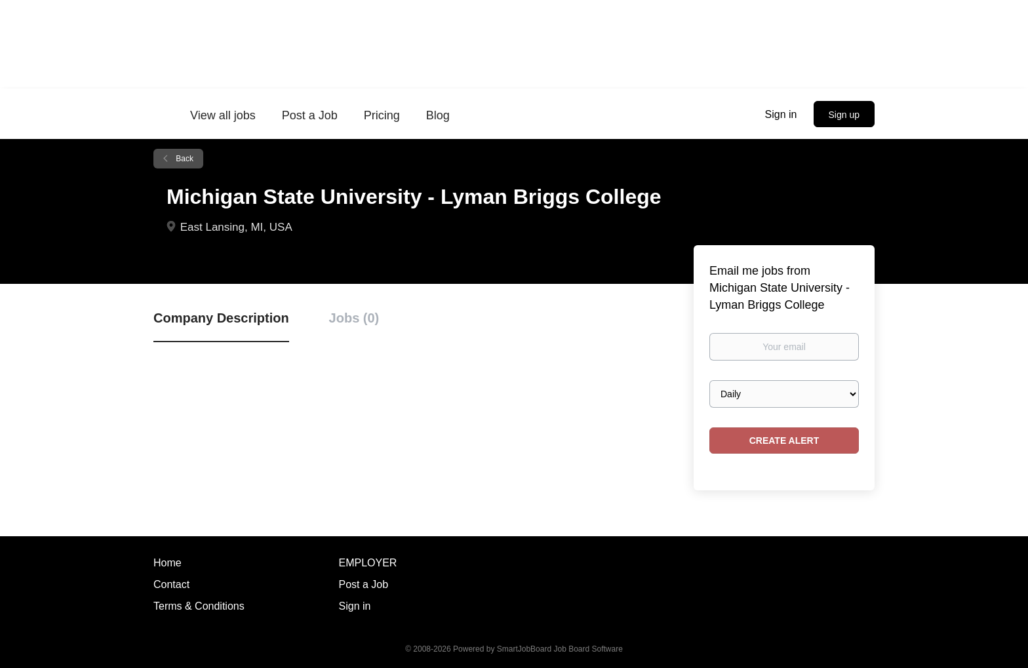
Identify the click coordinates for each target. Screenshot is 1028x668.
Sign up (844, 114)
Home (167, 562)
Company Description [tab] (221, 318)
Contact (171, 584)
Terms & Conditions (199, 606)
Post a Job (364, 584)
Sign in (781, 114)
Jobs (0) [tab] (354, 318)
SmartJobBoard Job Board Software (560, 649)
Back (183, 158)
